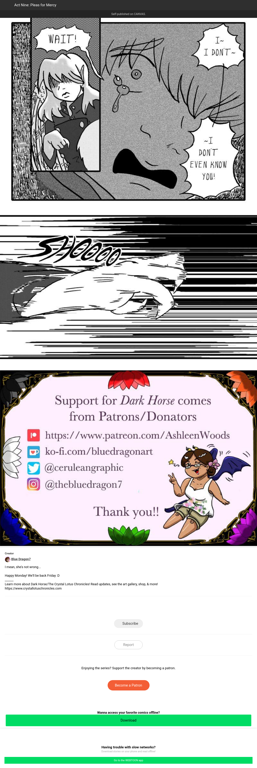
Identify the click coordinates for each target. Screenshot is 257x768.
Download (128, 720)
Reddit (160, 608)
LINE (96, 608)
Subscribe (130, 623)
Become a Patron (128, 685)
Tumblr (144, 608)
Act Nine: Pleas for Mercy (35, 5)
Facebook (112, 608)
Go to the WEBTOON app (128, 760)
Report (128, 645)
